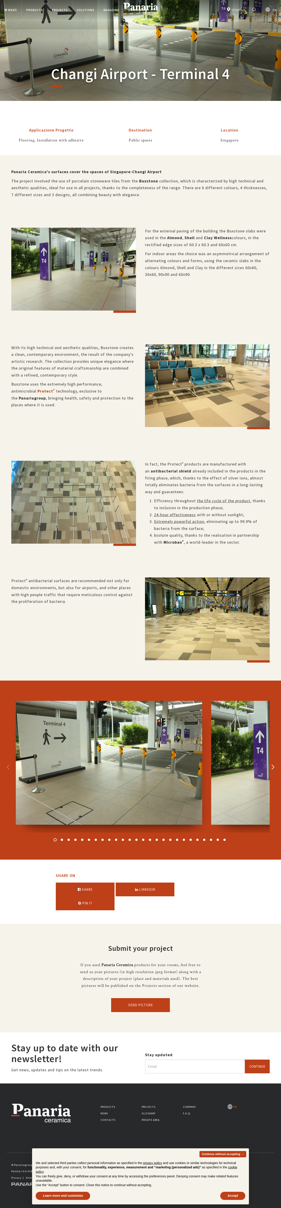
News (104, 1113)
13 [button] (136, 839)
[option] (73, 272)
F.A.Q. (187, 1113)
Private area (151, 1120)
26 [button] (224, 839)
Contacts (108, 1120)
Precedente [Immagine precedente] (8, 766)
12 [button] (129, 839)
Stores (234, 9)
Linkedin (145, 889)
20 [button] (183, 839)
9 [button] (109, 839)
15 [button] (150, 839)
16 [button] (156, 839)
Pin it (85, 903)
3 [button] (68, 839)
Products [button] (34, 10)
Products (108, 1106)
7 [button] (95, 839)
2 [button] (61, 839)
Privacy (16, 1177)
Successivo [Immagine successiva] (273, 766)
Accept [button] (232, 1195)
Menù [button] (11, 10)
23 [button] (204, 839)
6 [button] (89, 839)
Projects (148, 1106)
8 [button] (102, 839)
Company (189, 1106)
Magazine (111, 10)
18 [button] (170, 839)
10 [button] (116, 839)
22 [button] (197, 839)
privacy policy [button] (152, 1163)
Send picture (140, 1005)
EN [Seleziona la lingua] (270, 9)
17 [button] (163, 839)
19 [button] (177, 839)
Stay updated (159, 1054)
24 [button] (211, 839)
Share (85, 889)
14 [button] (143, 839)
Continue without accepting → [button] (223, 1154)
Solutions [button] (85, 10)
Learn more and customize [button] (63, 1195)
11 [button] (122, 839)
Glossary (148, 1113)
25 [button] (217, 839)
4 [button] (75, 839)
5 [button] (82, 839)
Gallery (126, 25)
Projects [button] (60, 10)
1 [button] (55, 839)
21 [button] (190, 839)
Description (150, 25)
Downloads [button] (137, 10)
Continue (257, 1066)
